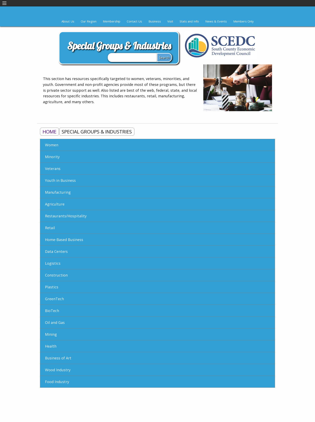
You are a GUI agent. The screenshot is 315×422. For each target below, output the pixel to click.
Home (49, 131)
